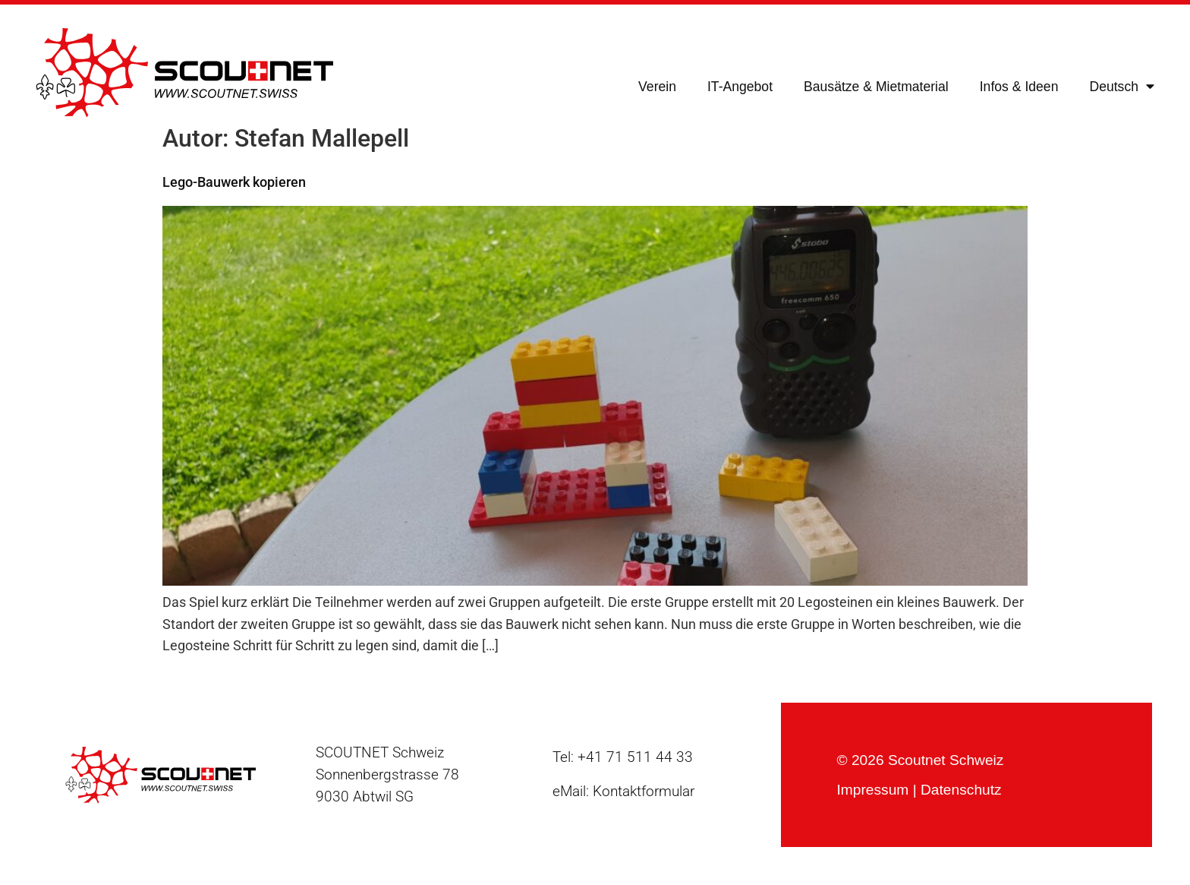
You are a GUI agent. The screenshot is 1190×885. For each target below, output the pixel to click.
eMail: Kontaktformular (623, 791)
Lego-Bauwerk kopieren (234, 182)
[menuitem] (1121, 86)
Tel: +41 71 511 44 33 (622, 757)
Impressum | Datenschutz (918, 790)
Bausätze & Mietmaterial (876, 86)
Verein (657, 86)
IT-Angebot (740, 86)
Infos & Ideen (1019, 86)
